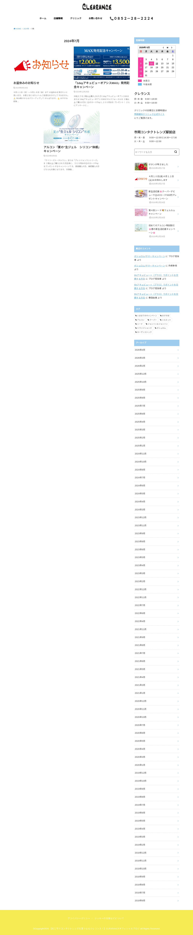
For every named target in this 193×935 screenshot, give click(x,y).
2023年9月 (140, 533)
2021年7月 (140, 653)
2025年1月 (140, 445)
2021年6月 (140, 661)
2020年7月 (140, 725)
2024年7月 (140, 477)
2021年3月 (140, 685)
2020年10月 (141, 717)
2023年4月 (140, 565)
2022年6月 (140, 613)
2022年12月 (141, 589)
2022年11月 (141, 597)
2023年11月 (141, 525)
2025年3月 (140, 429)
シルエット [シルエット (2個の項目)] (166, 320)
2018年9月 (140, 876)
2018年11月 (141, 860)
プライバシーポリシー (79, 918)
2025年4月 (140, 422)
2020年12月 (141, 701)
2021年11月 (141, 629)
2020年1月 (140, 765)
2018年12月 (141, 853)
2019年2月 (140, 845)
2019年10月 (141, 781)
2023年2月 (140, 581)
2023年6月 (140, 549)
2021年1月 (140, 693)
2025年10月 (141, 382)
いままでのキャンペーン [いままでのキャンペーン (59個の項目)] (147, 316)
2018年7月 (140, 892)
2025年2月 (140, 437)
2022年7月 (140, 605)
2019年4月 (140, 829)
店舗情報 (58, 18)
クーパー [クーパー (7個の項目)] (153, 320)
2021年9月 (140, 637)
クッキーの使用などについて (109, 918)
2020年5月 (140, 741)
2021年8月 (140, 645)
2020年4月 (140, 749)
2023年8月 (140, 541)
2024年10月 (141, 461)
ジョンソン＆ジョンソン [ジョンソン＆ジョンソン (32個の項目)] (158, 324)
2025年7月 (140, 406)
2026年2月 (140, 366)
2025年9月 (140, 390)
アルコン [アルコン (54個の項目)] (140, 320)
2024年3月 (140, 509)
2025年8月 (140, 398)
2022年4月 (140, 621)
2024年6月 (140, 485)
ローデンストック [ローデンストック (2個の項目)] (144, 332)
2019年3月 (140, 837)
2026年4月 (140, 350)
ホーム (43, 18)
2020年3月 (140, 757)
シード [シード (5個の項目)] (140, 324)
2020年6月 (140, 733)
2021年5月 (140, 669)
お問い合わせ (95, 18)
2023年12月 (141, 517)
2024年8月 (140, 469)
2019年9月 (140, 789)
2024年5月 (140, 493)
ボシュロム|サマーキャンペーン (149, 256)
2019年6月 (140, 813)
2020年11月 (141, 709)
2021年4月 (140, 677)
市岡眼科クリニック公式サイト (149, 114)
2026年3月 (140, 358)
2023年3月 (140, 573)
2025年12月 (141, 374)
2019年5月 (140, 821)
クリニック (75, 18)
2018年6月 (140, 900)
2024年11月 (141, 453)
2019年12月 (141, 773)
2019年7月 (140, 805)
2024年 (26, 29)
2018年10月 (141, 868)
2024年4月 (140, 501)
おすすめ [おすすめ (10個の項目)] (165, 316)
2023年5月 (140, 557)
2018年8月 (140, 884)
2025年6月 (140, 414)
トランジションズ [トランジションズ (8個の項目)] (144, 328)
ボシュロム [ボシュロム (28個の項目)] (161, 328)
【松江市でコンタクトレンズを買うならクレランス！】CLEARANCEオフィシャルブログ (94, 928)
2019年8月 (140, 797)
